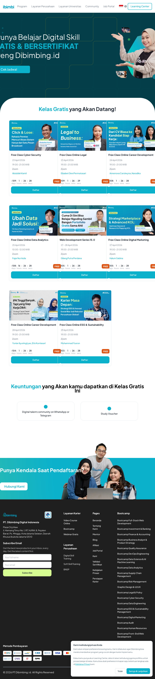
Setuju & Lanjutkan (138, 671)
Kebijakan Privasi (82, 664)
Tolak (120, 671)
